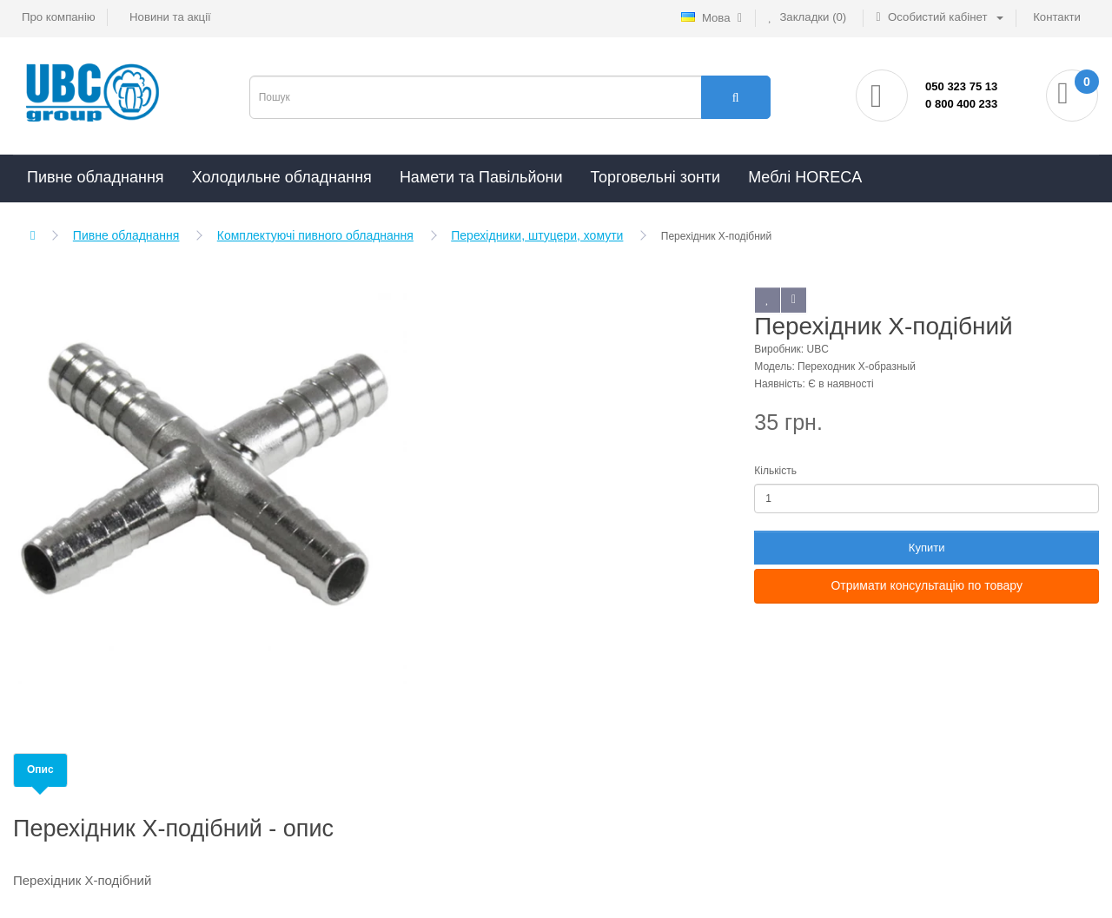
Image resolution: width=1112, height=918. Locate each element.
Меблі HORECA (805, 177)
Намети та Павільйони (481, 177)
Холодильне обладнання (282, 177)
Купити (927, 547)
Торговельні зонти (655, 177)
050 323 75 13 (961, 86)
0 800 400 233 (961, 103)
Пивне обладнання (95, 177)
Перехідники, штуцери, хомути (537, 235)
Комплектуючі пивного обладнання (315, 235)
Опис (40, 769)
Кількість (775, 471)
